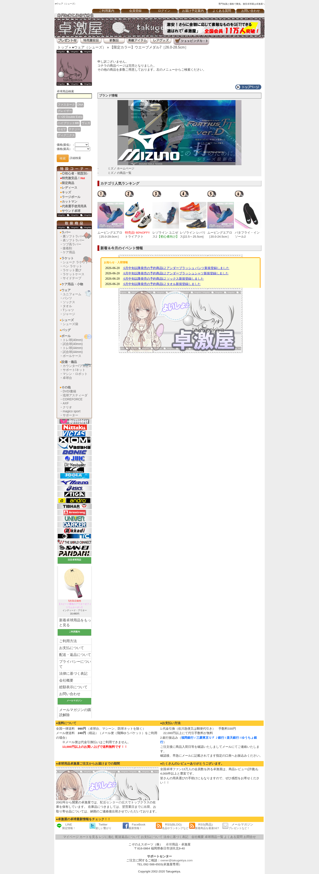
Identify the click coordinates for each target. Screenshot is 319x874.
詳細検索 (75, 158)
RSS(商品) (204, 826)
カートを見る (89, 837)
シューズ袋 (70, 324)
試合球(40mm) (73, 344)
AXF (66, 403)
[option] (111, 214)
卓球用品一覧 (214, 837)
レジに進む (106, 837)
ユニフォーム (72, 294)
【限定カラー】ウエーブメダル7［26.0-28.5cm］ (149, 47)
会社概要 (66, 680)
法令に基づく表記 (175, 837)
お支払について (71, 648)
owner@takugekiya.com (176, 860)
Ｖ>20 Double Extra (70, 116)
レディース (69, 187)
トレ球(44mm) (73, 348)
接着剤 (67, 248)
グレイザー (65, 110)
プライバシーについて (75, 664)
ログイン (164, 10)
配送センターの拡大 (114, 802)
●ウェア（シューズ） (89, 47)
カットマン (69, 201)
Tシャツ (68, 310)
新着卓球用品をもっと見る (75, 622)
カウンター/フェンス (77, 366)
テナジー (74, 129)
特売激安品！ (73, 178)
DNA (80, 104)
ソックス (69, 302)
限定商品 (68, 183)
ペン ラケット (72, 266)
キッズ (66, 192)
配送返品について (127, 837)
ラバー (66, 232)
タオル (67, 306)
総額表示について (73, 687)
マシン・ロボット (75, 374)
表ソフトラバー (73, 240)
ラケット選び (72, 270)
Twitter (100, 826)
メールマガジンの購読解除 (75, 712)
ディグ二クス (66, 135)
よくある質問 (221, 10)
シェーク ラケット (75, 262)
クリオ (67, 407)
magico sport (71, 411)
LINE (66, 826)
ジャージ (69, 314)
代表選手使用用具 (74, 206)
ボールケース (72, 356)
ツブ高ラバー (72, 244)
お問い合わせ (250, 10)
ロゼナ (62, 129)
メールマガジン (237, 826)
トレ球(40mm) (73, 340)
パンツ (67, 298)
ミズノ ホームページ (121, 168)
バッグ (66, 330)
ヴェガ (86, 123)
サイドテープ (72, 278)
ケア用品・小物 (72, 284)
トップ (62, 47)
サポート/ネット (74, 370)
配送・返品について (75, 655)
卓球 (169, 844)
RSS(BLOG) (172, 826)
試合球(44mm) (73, 352)
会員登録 (135, 10)
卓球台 (67, 378)
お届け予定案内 (193, 10)
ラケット (67, 258)
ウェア (66, 290)
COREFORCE (72, 399)
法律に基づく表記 (73, 673)
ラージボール (71, 197)
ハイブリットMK (68, 123)
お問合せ (249, 837)
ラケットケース (73, 274)
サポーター (70, 415)
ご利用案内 (106, 10)
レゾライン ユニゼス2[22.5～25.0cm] (165, 236)
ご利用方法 (68, 641)
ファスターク (66, 104)
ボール (66, 336)
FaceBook (134, 826)
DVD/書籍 (69, 391)
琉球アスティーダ (75, 395)
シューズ (67, 320)
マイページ (71, 837)
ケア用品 (69, 252)
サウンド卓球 (71, 211)
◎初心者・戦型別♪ (75, 173)
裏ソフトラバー (73, 236)
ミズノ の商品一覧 (120, 172)
